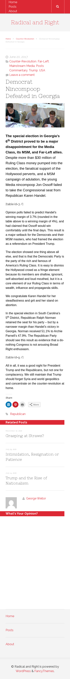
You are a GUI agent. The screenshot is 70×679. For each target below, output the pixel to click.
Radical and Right (35, 22)
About (13, 11)
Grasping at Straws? (25, 435)
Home (13, 2)
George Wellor (36, 498)
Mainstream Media (22, 66)
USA (42, 70)
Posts (12, 6)
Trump (33, 70)
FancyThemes (44, 671)
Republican (18, 414)
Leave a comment (22, 75)
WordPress (23, 671)
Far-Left (43, 61)
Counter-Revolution (25, 39)
